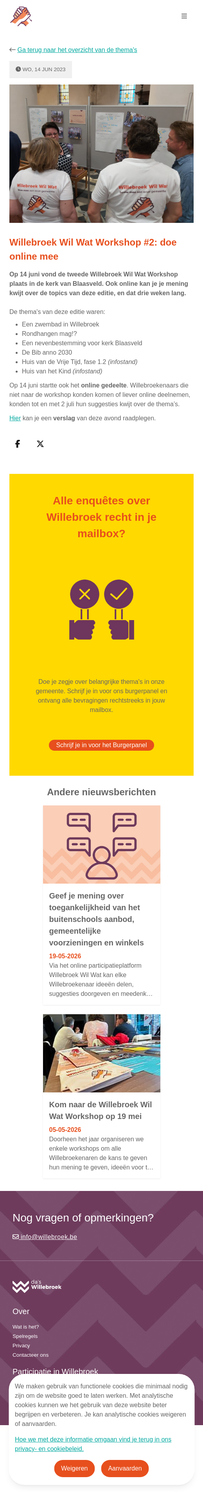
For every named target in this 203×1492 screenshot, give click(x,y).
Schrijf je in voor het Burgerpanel (101, 745)
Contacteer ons (31, 1355)
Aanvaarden (125, 1468)
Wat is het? (26, 1327)
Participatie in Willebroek (55, 1371)
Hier (15, 418)
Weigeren (74, 1468)
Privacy (21, 1346)
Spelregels (25, 1336)
